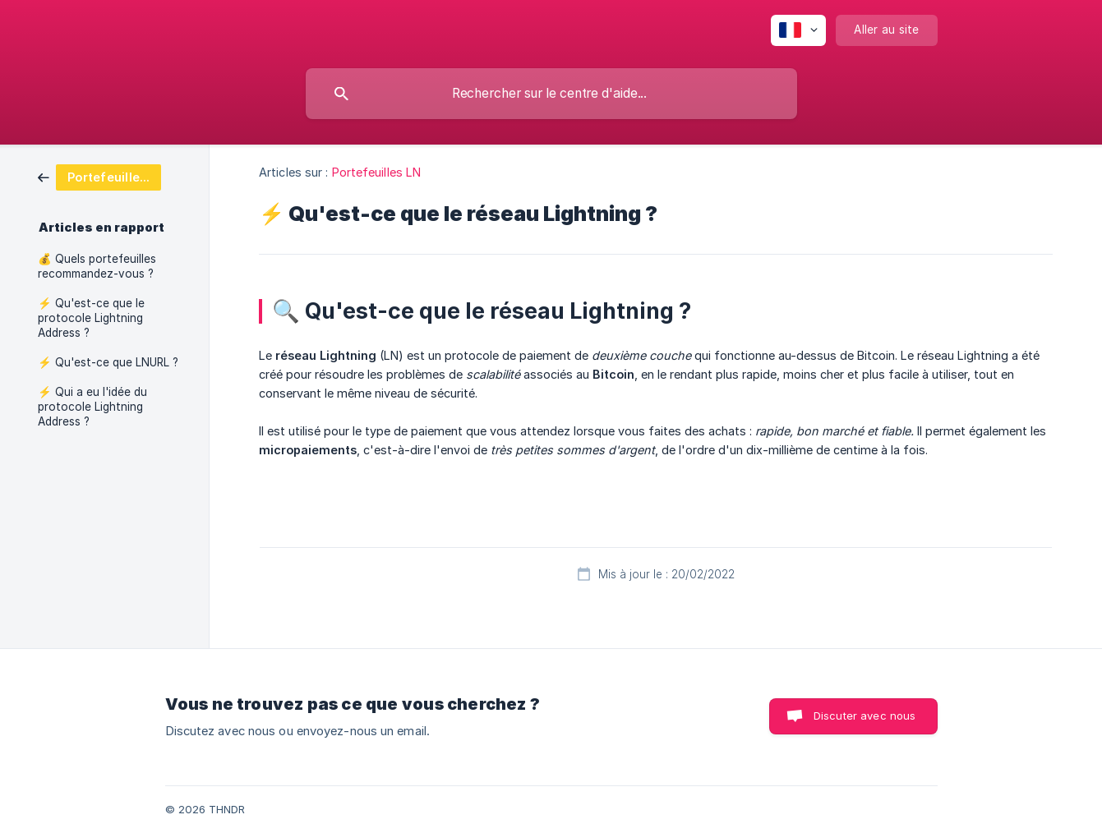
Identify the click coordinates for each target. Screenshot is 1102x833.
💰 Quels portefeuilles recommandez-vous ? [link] (97, 266)
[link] (99, 176)
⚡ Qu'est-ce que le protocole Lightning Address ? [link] (91, 318)
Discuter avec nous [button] (865, 715)
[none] (798, 30)
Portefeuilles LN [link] (377, 172)
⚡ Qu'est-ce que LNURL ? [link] (108, 362)
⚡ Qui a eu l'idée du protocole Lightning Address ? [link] (92, 406)
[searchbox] (551, 93)
